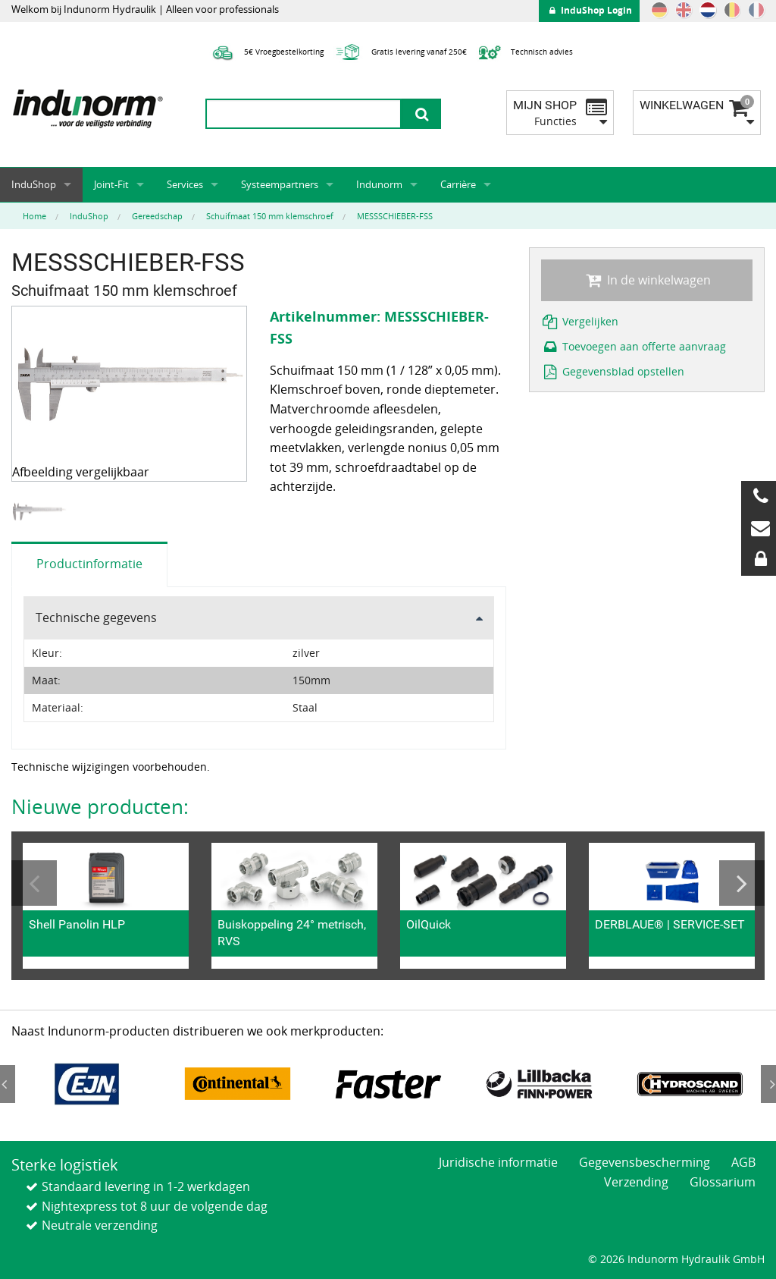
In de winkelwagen (646, 280)
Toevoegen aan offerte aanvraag (634, 346)
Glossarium (723, 1182)
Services (185, 184)
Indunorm (379, 184)
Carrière (458, 184)
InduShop (33, 184)
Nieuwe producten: (100, 806)
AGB (743, 1162)
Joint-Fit (111, 184)
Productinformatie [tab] (89, 563)
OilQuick (428, 924)
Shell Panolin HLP (77, 924)
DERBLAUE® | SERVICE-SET (670, 924)
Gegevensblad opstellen (613, 371)
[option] (40, 511)
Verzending (636, 1182)
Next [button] (742, 883)
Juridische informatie (498, 1162)
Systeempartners (279, 184)
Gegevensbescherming (644, 1162)
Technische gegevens (96, 617)
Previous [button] (34, 883)
